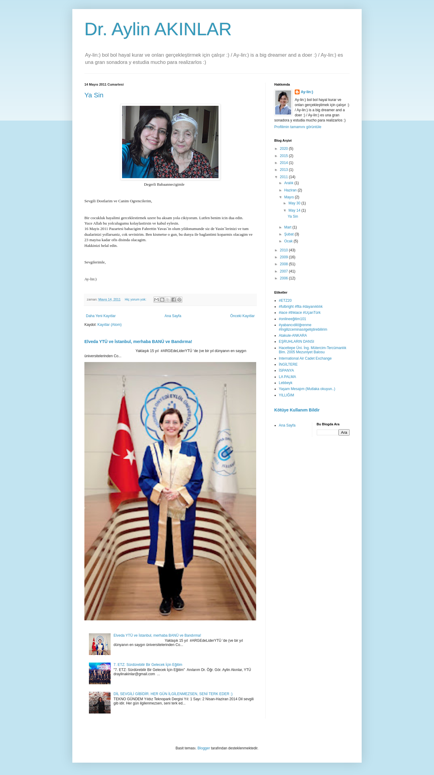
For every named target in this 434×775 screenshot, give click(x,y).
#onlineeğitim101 (292, 319)
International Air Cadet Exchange (305, 358)
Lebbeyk (285, 383)
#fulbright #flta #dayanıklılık (300, 306)
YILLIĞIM (286, 395)
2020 (284, 148)
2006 (284, 278)
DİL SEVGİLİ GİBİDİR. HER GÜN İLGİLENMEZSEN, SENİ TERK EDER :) (173, 694)
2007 (284, 271)
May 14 (294, 210)
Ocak (289, 241)
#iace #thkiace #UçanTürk (300, 312)
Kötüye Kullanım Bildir (296, 410)
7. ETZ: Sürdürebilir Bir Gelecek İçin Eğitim (148, 665)
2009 (284, 257)
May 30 (294, 203)
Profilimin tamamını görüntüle (297, 127)
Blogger (203, 748)
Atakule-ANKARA (293, 335)
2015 (284, 156)
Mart (288, 227)
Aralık (289, 183)
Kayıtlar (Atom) (109, 325)
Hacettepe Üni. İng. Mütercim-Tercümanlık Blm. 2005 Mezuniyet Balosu (312, 350)
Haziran (291, 190)
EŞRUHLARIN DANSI (296, 341)
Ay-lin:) (307, 92)
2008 (284, 264)
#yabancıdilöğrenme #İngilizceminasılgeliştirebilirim (303, 327)
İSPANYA (286, 370)
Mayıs (289, 197)
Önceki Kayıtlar (242, 316)
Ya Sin (93, 95)
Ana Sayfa (173, 316)
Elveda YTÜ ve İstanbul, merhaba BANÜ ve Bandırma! (138, 341)
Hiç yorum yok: (136, 299)
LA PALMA (287, 377)
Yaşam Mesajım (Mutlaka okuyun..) (307, 389)
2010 (284, 250)
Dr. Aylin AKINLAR (158, 29)
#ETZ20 (285, 300)
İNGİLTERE (288, 364)
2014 (284, 163)
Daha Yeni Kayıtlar (101, 316)
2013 (284, 170)
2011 (284, 177)
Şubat (289, 234)
